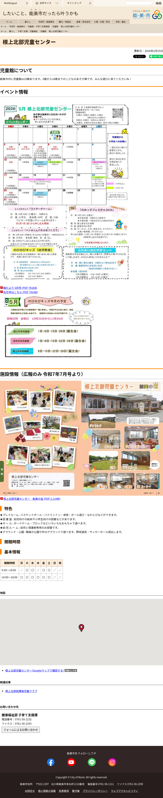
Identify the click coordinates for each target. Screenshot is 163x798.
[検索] (138, 3)
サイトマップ (74, 3)
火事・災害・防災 (102, 21)
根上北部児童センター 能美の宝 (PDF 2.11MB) (31, 499)
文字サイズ (45, 3)
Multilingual (10, 3)
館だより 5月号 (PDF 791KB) (20, 288)
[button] (81, 628)
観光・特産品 (65, 21)
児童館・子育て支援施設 (39, 26)
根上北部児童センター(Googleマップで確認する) (34, 670)
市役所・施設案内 (46, 21)
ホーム (9, 21)
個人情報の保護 (47, 791)
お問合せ (30, 791)
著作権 (76, 791)
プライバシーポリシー (95, 791)
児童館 (55, 26)
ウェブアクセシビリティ (124, 791)
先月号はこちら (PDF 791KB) (20, 292)
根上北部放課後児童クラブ (21, 691)
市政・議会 (121, 21)
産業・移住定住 (83, 21)
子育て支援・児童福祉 (28, 31)
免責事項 (64, 791)
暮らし (28, 21)
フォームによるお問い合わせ (20, 730)
